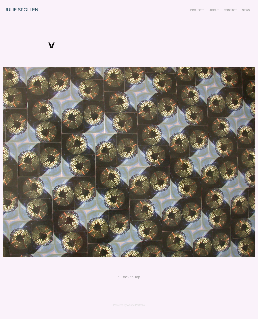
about (214, 10)
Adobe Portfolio (136, 305)
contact (230, 10)
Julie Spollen (21, 9)
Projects (197, 10)
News (246, 10)
